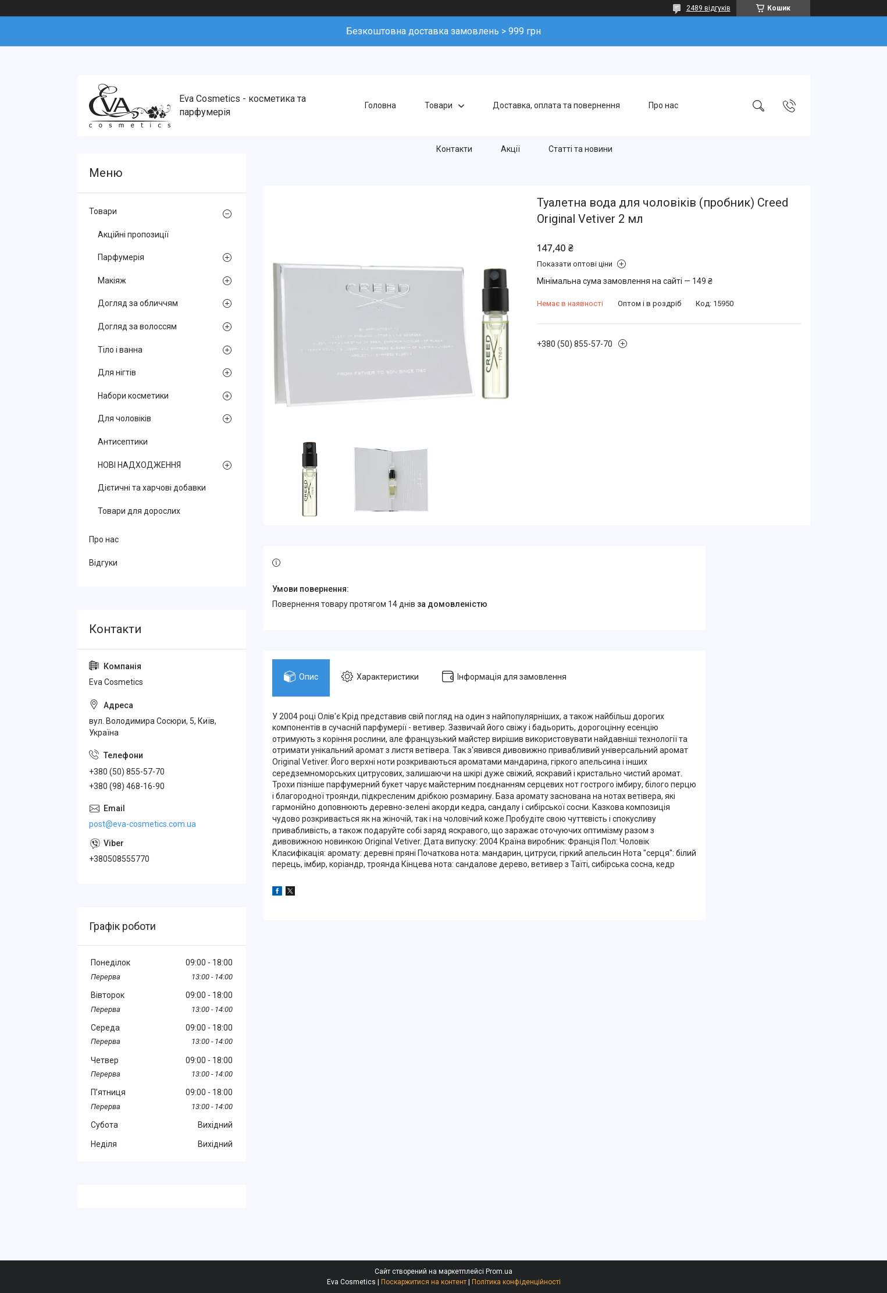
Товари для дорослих (139, 511)
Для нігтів (117, 372)
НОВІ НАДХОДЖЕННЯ (139, 465)
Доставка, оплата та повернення (556, 105)
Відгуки (103, 562)
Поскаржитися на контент (423, 1282)
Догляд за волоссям (137, 326)
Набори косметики (133, 395)
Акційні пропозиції (133, 234)
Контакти (454, 149)
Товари (439, 105)
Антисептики (123, 441)
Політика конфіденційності (516, 1282)
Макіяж (112, 280)
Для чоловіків (124, 418)
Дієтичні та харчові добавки (152, 487)
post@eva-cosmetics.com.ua (142, 824)
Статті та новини (580, 149)
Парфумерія (121, 257)
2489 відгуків (708, 8)
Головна (380, 105)
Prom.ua (499, 1271)
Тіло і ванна (120, 349)
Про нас (663, 105)
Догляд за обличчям (138, 303)
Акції (510, 149)
